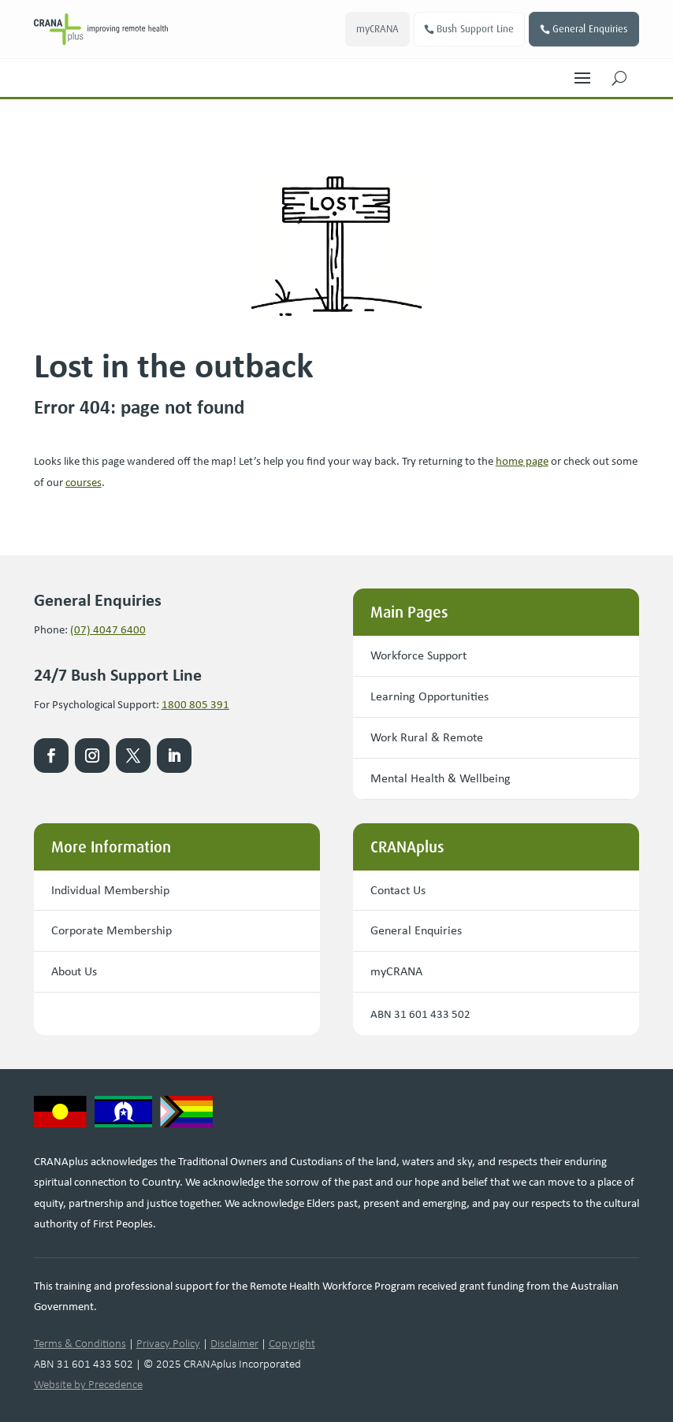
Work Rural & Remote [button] (426, 737)
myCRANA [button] (376, 28)
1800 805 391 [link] (195, 704)
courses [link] (83, 482)
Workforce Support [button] (418, 655)
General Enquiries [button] (589, 28)
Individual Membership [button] (110, 890)
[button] (582, 74)
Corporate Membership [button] (111, 930)
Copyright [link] (292, 1343)
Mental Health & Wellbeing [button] (440, 778)
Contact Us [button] (398, 890)
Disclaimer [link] (234, 1343)
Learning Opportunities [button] (429, 696)
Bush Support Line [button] (475, 28)
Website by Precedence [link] (88, 1384)
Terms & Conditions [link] (80, 1343)
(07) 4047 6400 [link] (108, 629)
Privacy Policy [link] (168, 1343)
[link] (101, 29)
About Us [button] (74, 971)
